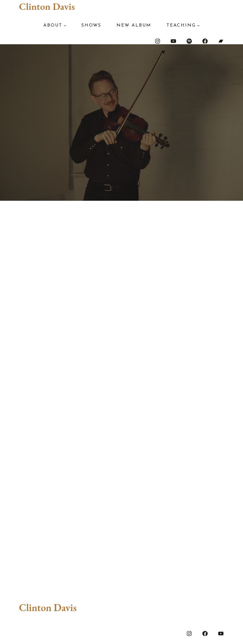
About (52, 25)
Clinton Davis (47, 6)
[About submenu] (65, 25)
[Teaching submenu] (198, 25)
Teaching (181, 25)
